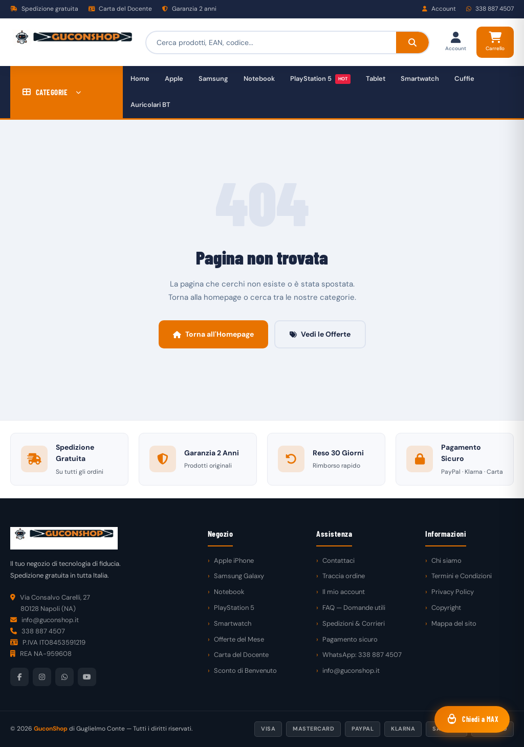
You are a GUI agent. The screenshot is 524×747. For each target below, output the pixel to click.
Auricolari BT (150, 104)
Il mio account (343, 591)
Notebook (259, 78)
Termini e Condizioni (461, 576)
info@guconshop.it (351, 670)
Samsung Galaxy (239, 576)
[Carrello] (495, 42)
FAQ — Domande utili (353, 607)
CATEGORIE (52, 92)
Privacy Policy (452, 591)
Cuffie (464, 78)
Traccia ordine (343, 576)
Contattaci (338, 560)
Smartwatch (420, 78)
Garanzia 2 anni (189, 9)
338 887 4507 (490, 9)
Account (439, 9)
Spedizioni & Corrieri (353, 623)
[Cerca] (412, 42)
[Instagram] (42, 677)
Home (139, 78)
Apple (174, 78)
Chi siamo (446, 560)
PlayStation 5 (320, 79)
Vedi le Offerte (320, 334)
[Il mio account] (455, 42)
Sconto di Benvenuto (245, 670)
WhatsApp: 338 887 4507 (362, 654)
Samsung (213, 78)
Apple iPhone (234, 560)
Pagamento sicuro (350, 639)
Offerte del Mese (239, 639)
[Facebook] (19, 677)
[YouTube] (87, 677)
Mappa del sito (453, 623)
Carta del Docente (120, 9)
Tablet (375, 78)
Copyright (446, 607)
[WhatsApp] (64, 677)
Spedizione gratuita (44, 9)
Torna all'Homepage (213, 334)
